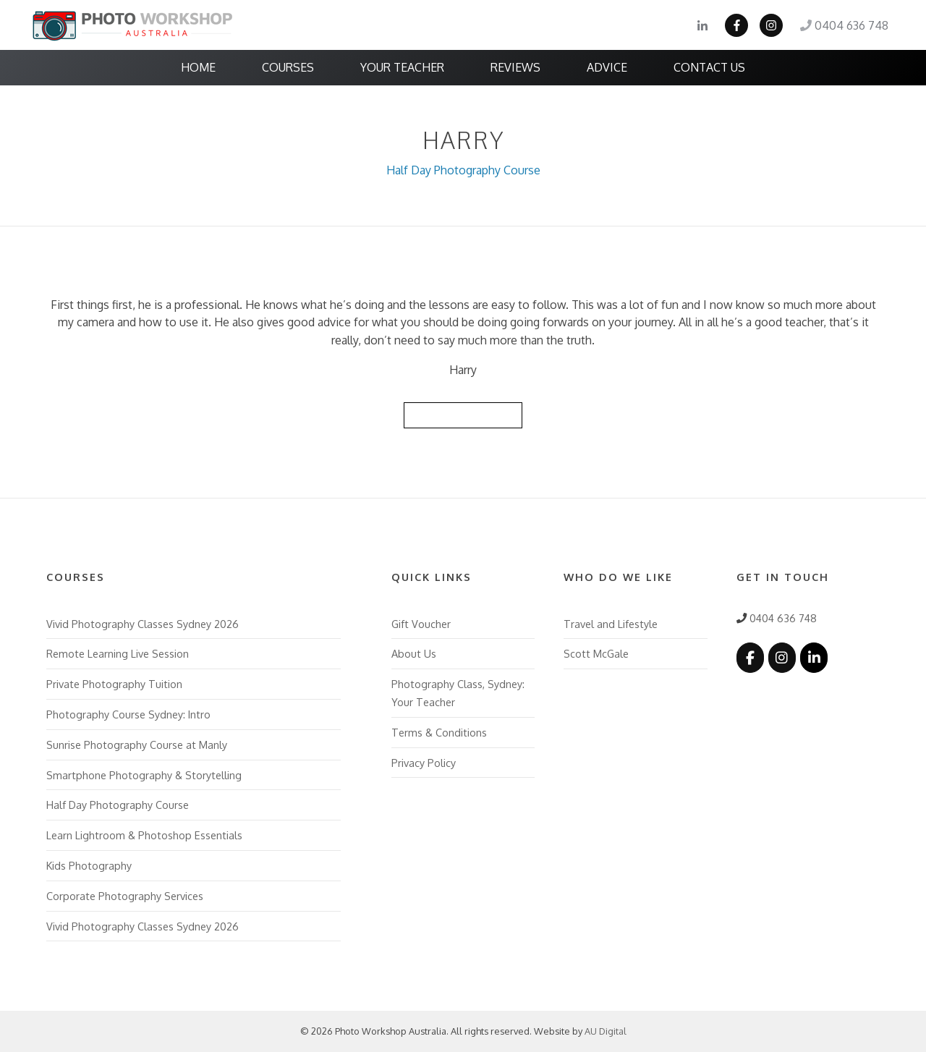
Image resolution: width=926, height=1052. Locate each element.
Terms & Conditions (439, 732)
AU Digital (605, 1031)
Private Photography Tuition (114, 683)
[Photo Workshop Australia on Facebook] (750, 657)
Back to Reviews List (463, 414)
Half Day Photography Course (463, 170)
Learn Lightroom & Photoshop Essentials (144, 834)
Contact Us (709, 67)
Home (198, 67)
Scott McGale (596, 653)
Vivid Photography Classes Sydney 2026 (142, 623)
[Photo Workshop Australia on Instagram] (782, 657)
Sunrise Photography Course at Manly (136, 744)
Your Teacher (402, 67)
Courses (288, 67)
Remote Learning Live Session (117, 653)
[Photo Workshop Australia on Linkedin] (814, 657)
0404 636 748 (844, 25)
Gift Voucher (421, 623)
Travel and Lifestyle (611, 623)
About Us (413, 653)
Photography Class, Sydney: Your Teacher (457, 692)
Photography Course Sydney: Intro (128, 714)
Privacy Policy (423, 762)
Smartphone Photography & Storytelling (144, 774)
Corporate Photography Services (124, 895)
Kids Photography (89, 865)
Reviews (515, 67)
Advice (607, 67)
